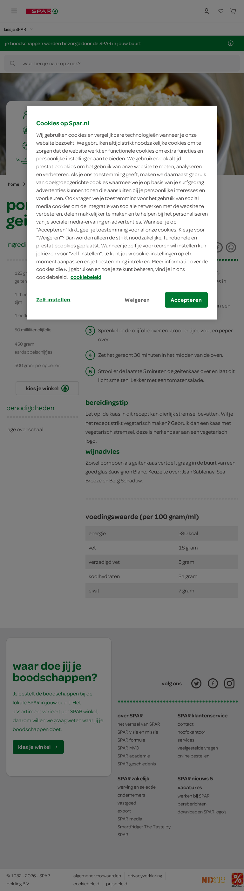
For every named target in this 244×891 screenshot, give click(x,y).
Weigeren (137, 299)
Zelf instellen (53, 299)
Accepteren (186, 299)
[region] (122, 213)
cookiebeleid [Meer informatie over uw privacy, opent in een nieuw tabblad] (86, 276)
